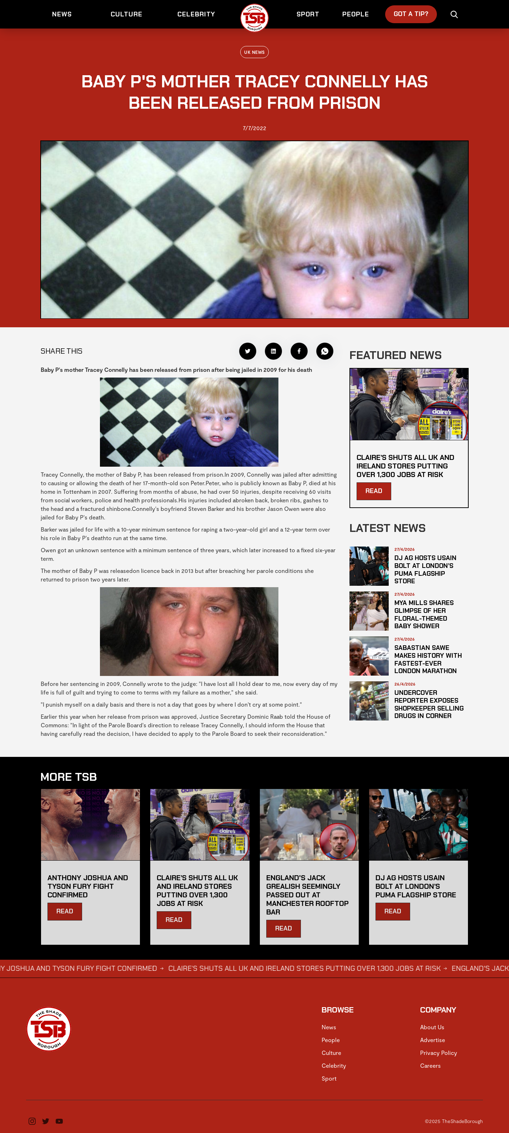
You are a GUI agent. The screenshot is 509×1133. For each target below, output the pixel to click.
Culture (331, 1052)
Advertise (432, 1039)
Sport (329, 1078)
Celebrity (334, 1065)
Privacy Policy (438, 1052)
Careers (430, 1065)
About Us (432, 1027)
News (329, 1027)
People (331, 1039)
